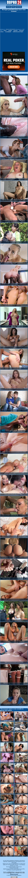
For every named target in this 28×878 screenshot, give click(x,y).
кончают (16, 30)
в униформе (8, 31)
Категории (9, 6)
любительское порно (18, 31)
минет (5, 30)
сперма (10, 30)
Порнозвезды (18, 6)
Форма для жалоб (14, 874)
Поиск (13, 6)
